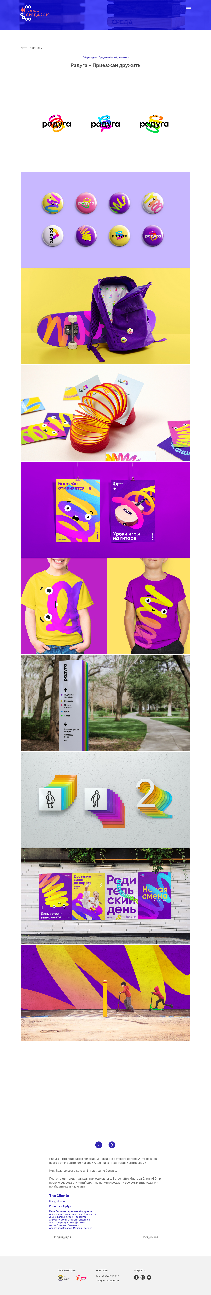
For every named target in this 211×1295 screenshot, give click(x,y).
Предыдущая (62, 1237)
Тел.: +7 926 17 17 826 (107, 1276)
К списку (36, 48)
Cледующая (150, 1237)
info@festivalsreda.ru (107, 1280)
